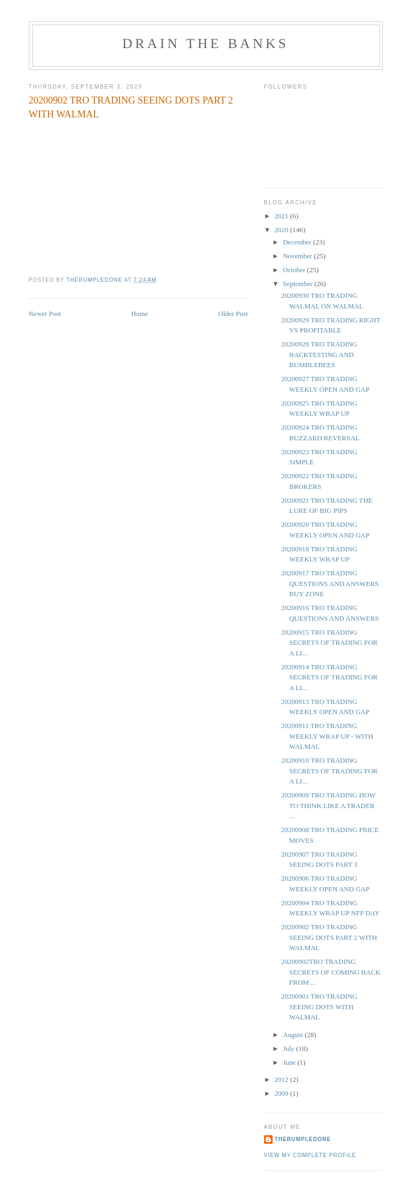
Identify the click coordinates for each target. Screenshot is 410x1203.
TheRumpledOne (303, 1139)
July (289, 1048)
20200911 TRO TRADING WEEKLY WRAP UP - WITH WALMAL (327, 736)
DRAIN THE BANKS (205, 43)
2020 (282, 230)
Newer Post (45, 314)
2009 (282, 1093)
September (298, 284)
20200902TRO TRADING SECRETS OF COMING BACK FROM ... (331, 971)
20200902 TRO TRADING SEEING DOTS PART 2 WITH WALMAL (329, 937)
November (298, 256)
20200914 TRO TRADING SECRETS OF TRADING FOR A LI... (329, 677)
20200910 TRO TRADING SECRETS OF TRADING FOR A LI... (329, 770)
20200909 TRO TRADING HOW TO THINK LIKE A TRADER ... (328, 805)
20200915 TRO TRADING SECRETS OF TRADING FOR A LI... (329, 642)
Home (139, 314)
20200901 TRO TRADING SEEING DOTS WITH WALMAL (319, 1006)
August (294, 1035)
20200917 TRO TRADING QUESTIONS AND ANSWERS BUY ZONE (330, 583)
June (290, 1062)
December (298, 242)
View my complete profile (310, 1155)
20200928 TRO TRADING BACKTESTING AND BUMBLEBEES (319, 354)
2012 (282, 1079)
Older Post (232, 314)
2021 (282, 216)
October (295, 270)
